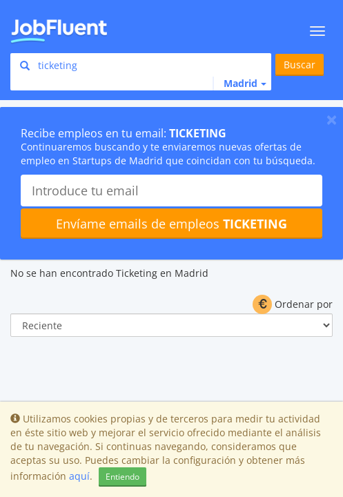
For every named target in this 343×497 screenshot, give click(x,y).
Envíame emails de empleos (171, 223)
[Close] (331, 119)
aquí (79, 476)
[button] (239, 83)
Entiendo (122, 477)
